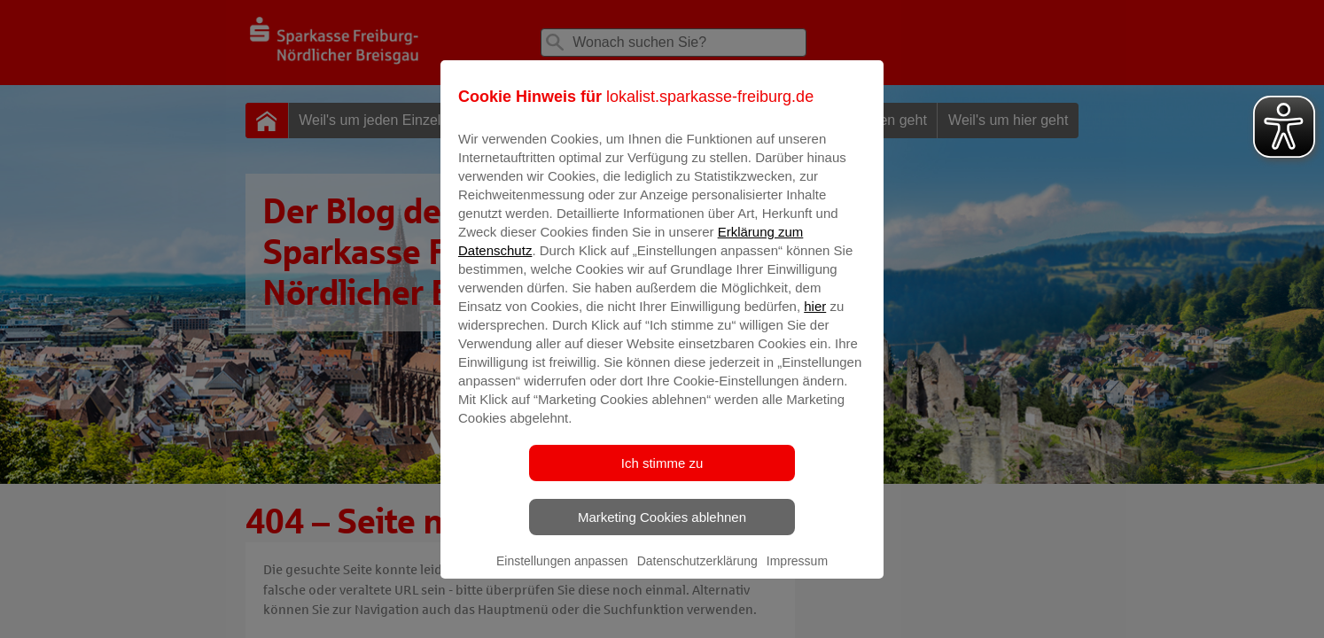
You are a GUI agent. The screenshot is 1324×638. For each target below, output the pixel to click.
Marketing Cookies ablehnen (662, 529)
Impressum (797, 573)
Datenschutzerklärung (697, 573)
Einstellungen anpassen (562, 573)
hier (815, 318)
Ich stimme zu (662, 475)
